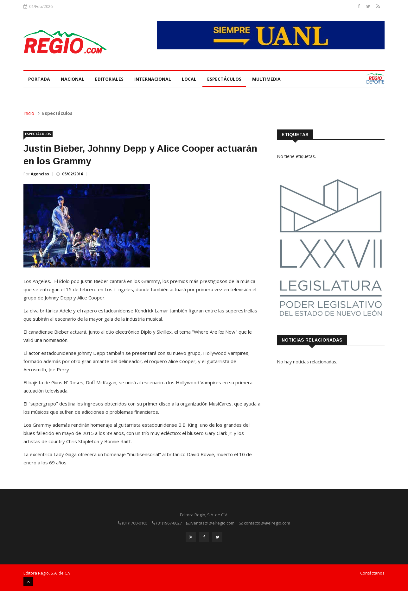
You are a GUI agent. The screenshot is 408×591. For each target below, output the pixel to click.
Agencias (40, 174)
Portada (39, 79)
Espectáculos (224, 79)
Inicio (28, 113)
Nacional (72, 79)
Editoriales (109, 79)
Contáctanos (372, 573)
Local (189, 79)
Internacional (152, 79)
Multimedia (266, 79)
